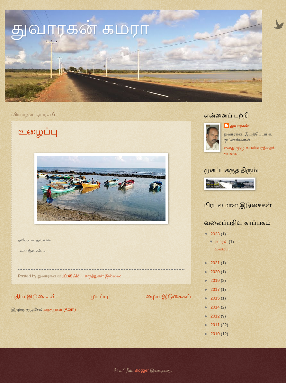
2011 (215, 324)
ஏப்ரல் (222, 241)
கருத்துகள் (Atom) (59, 309)
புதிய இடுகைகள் (33, 296)
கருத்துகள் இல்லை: (103, 276)
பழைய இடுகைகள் (166, 296)
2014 (215, 307)
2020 (215, 271)
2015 (215, 298)
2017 (215, 289)
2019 (215, 280)
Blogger (142, 370)
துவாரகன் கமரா (80, 27)
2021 (215, 262)
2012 (215, 316)
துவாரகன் (239, 125)
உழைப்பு (38, 131)
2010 (215, 333)
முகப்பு (98, 296)
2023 (215, 233)
